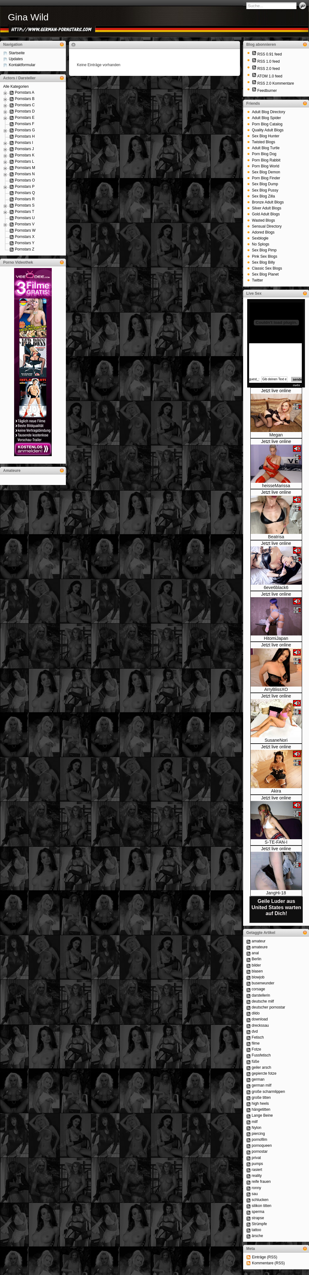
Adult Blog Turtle (266, 148)
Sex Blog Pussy (265, 190)
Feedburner (267, 90)
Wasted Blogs (263, 220)
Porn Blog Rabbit (266, 160)
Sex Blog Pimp (264, 250)
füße (255, 1061)
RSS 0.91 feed (269, 54)
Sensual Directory (267, 226)
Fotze (256, 1049)
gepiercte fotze (264, 1073)
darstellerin (261, 995)
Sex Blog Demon (266, 172)
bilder (256, 965)
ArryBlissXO (276, 689)
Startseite (17, 53)
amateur (258, 941)
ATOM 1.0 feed (269, 76)
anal (255, 953)
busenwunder (263, 983)
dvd (255, 1031)
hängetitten (261, 1109)
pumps (257, 1164)
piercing (258, 1133)
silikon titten (261, 1206)
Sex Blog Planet (265, 274)
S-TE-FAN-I (276, 842)
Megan (276, 434)
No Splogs (260, 244)
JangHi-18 (276, 892)
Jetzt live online (276, 390)
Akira (276, 790)
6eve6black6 (276, 587)
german (258, 1079)
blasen (257, 971)
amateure (260, 947)
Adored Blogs (263, 232)
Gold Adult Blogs (266, 214)
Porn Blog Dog (264, 154)
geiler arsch (261, 1067)
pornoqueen (262, 1145)
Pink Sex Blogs (264, 256)
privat (256, 1158)
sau (255, 1194)
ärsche (257, 1236)
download (260, 1019)
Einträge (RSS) (264, 1257)
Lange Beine (262, 1115)
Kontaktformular (22, 65)
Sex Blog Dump (265, 184)
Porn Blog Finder (266, 178)
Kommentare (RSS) (268, 1263)
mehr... (298, 385)
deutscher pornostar (268, 1007)
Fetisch (258, 1037)
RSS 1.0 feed (268, 61)
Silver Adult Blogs (266, 208)
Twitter (257, 280)
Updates (16, 59)
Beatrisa (276, 536)
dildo (255, 1013)
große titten (261, 1097)
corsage (258, 989)
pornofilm (259, 1139)
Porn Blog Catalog (267, 124)
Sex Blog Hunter (265, 136)
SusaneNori (275, 740)
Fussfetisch (261, 1055)
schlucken (260, 1200)
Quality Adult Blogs (268, 130)
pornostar (260, 1151)
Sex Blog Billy (263, 262)
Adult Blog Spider (266, 118)
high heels (260, 1103)
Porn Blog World (265, 166)
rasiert (257, 1169)
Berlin (256, 959)
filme (255, 1043)
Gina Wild (28, 17)
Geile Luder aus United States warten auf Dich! (276, 907)
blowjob (258, 977)
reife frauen (261, 1181)
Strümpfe (259, 1224)
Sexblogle (260, 238)
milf (255, 1122)
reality (257, 1175)
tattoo (256, 1230)
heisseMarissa (276, 485)
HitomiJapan (276, 638)
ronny (256, 1188)
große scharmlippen (268, 1091)
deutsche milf (263, 1001)
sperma (258, 1211)
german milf (261, 1085)
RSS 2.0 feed (268, 68)
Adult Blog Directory (268, 112)
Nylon (256, 1127)
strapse (258, 1218)
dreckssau (260, 1025)
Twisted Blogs (263, 142)
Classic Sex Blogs (267, 268)
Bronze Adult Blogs (268, 202)
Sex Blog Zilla (263, 196)
